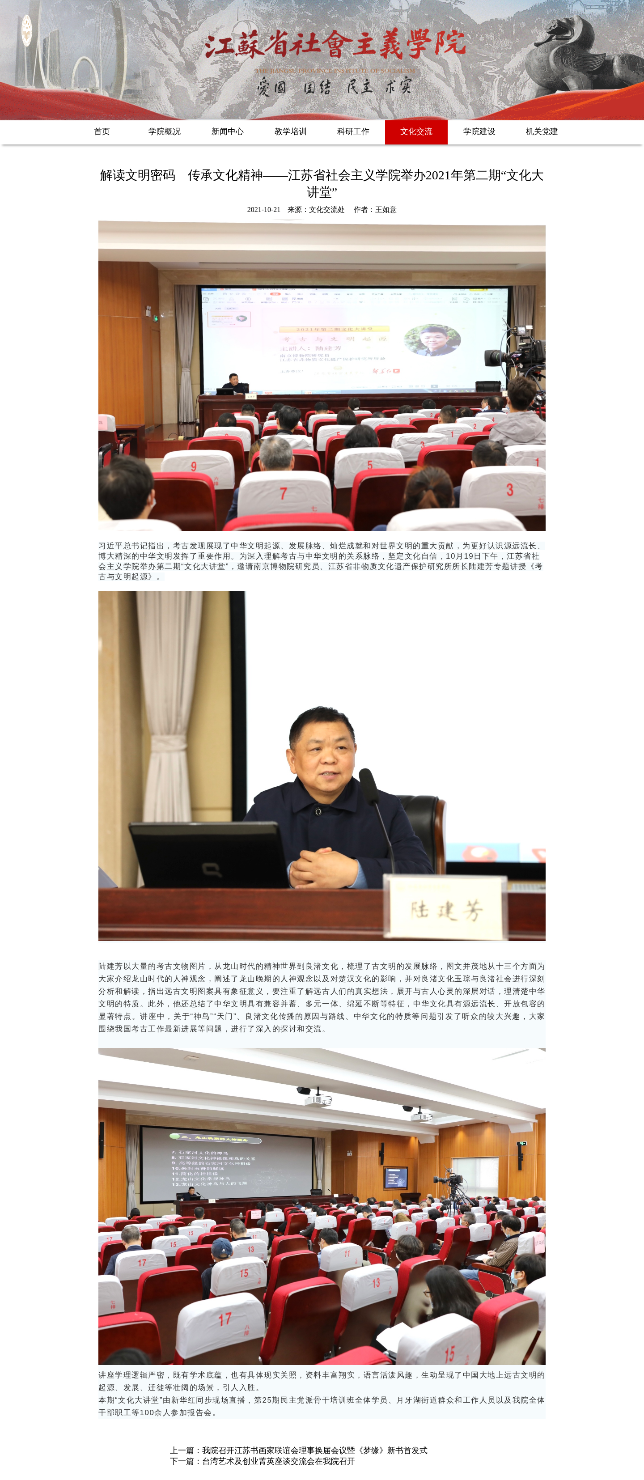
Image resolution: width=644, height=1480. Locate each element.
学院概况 (164, 131)
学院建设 (479, 131)
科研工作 (353, 131)
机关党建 (542, 131)
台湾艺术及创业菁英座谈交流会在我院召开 (278, 1461)
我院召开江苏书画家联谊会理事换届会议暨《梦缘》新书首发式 (315, 1450)
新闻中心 (228, 131)
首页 (102, 131)
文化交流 (416, 131)
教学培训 (291, 131)
